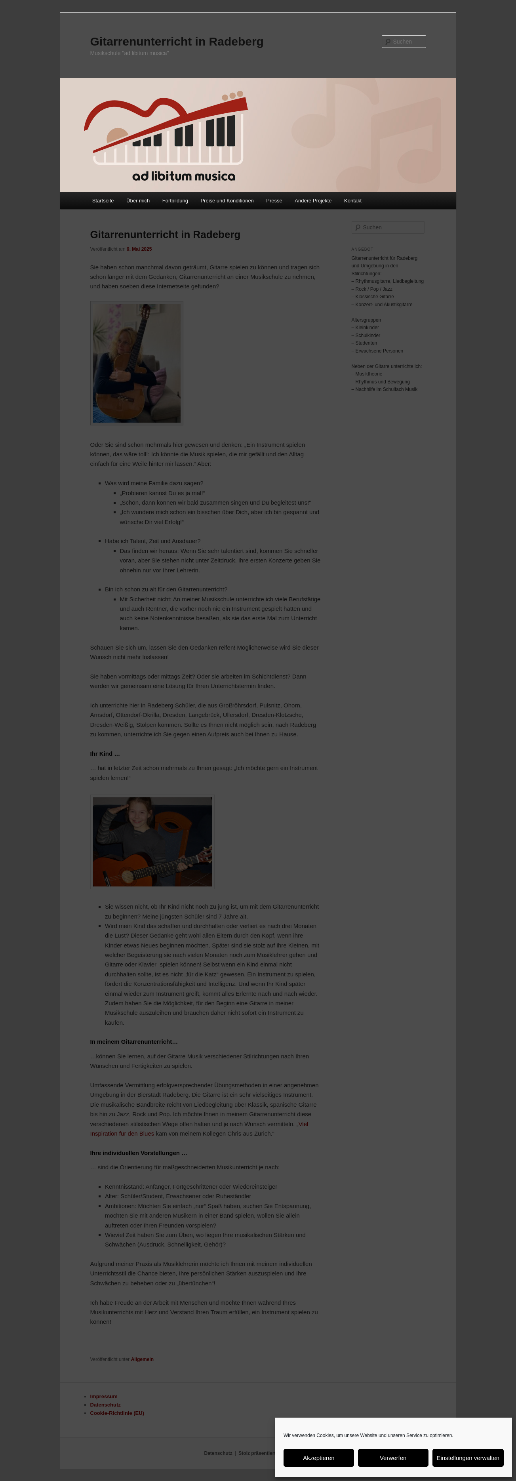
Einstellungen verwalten (468, 1457)
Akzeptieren (318, 1457)
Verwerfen (393, 1457)
